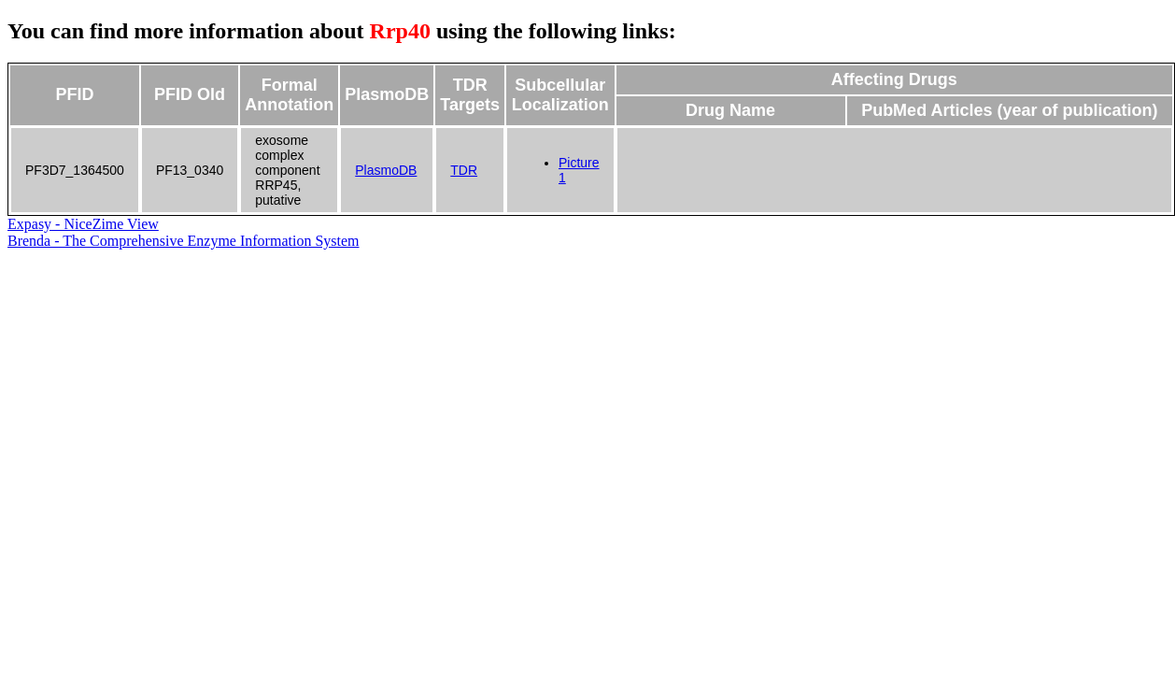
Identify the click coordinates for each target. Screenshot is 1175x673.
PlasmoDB (386, 170)
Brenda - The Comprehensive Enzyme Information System (183, 241)
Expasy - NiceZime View (83, 224)
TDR (463, 170)
